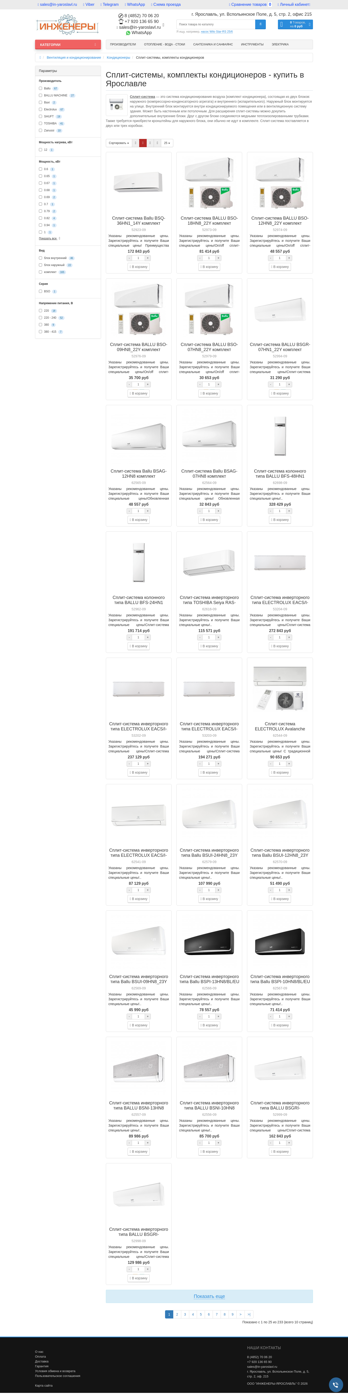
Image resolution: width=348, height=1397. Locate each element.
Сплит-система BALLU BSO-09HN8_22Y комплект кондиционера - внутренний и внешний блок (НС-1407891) (138, 352)
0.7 (47, 204)
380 (47, 325)
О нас (39, 1352)
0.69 (48, 197)
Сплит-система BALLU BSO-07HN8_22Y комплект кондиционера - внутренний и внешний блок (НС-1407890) (209, 352)
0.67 (48, 183)
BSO (48, 292)
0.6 (47, 169)
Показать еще (209, 1296)
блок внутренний (57, 258)
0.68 (48, 190)
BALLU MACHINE (57, 96)
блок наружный (55, 265)
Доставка (42, 1361)
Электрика (280, 44)
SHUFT (50, 117)
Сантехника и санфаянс (213, 44)
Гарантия (41, 1366)
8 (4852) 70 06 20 (138, 15)
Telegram (110, 4)
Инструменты (252, 44)
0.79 (48, 211)
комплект (52, 272)
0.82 (48, 218)
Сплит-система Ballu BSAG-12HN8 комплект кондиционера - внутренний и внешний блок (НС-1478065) (138, 479)
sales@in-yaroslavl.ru (57, 4)
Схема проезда (166, 4)
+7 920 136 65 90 (139, 21)
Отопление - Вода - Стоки (164, 44)
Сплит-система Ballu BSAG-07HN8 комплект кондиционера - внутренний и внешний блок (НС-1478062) (209, 479)
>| (249, 1314)
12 (46, 150)
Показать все (50, 238)
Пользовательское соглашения (57, 1376)
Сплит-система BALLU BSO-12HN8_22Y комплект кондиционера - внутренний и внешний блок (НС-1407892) (280, 226)
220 (48, 311)
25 (167, 143)
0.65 (48, 176)
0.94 (48, 225)
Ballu (48, 89)
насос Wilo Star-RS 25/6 (217, 31)
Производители (123, 44)
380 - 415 (51, 332)
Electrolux (52, 110)
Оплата (40, 1356)
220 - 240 (52, 318)
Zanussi (50, 131)
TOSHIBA (52, 124)
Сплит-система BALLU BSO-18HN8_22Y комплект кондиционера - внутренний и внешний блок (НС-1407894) (209, 226)
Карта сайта (43, 1385)
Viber (88, 4)
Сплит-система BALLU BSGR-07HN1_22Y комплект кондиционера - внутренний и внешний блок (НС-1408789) (280, 352)
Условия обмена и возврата (55, 1371)
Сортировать (119, 143)
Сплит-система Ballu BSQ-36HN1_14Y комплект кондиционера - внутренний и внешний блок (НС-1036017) (138, 226)
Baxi (48, 103)
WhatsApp (135, 4)
